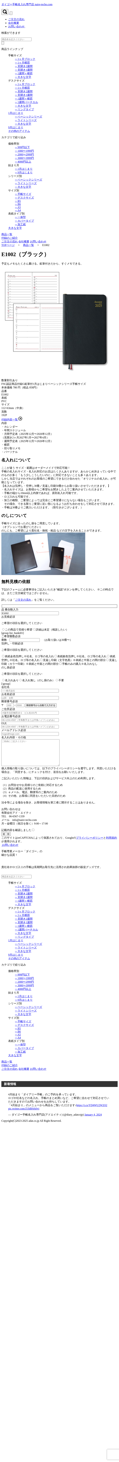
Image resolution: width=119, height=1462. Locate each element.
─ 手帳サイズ (23, 194)
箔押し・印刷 (12, 643)
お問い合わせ (16, 26)
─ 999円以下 (22, 147)
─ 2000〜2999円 (24, 154)
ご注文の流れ (9, 241)
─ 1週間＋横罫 (24, 73)
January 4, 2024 (93, 1119)
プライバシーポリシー (89, 842)
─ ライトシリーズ (26, 120)
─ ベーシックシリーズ (28, 116)
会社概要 (23, 241)
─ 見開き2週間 (24, 66)
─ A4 (18, 210)
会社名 (5, 687)
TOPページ (8, 245)
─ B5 (18, 201)
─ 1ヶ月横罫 (22, 62)
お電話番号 (10, 716)
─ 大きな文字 (23, 77)
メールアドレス (13, 730)
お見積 (8, 616)
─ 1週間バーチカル (26, 102)
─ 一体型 (20, 217)
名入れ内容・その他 (13, 737)
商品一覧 (28, 245)
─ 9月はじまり (24, 172)
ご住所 (8, 709)
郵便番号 (9, 701)
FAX (4, 723)
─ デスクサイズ (24, 197)
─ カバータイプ (24, 220)
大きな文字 (15, 228)
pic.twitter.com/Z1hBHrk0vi (23, 1113)
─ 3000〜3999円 (24, 158)
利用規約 (111, 842)
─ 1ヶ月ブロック (25, 59)
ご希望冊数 (10, 636)
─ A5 (18, 207)
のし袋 (8, 667)
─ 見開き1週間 (24, 69)
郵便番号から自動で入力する (40, 705)
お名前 (8, 694)
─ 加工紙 (20, 224)
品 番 (9, 609)
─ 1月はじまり (24, 168)
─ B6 (18, 204)
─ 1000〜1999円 (24, 150)
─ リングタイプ (24, 109)
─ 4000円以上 (23, 161)
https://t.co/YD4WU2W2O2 (91, 1110)
